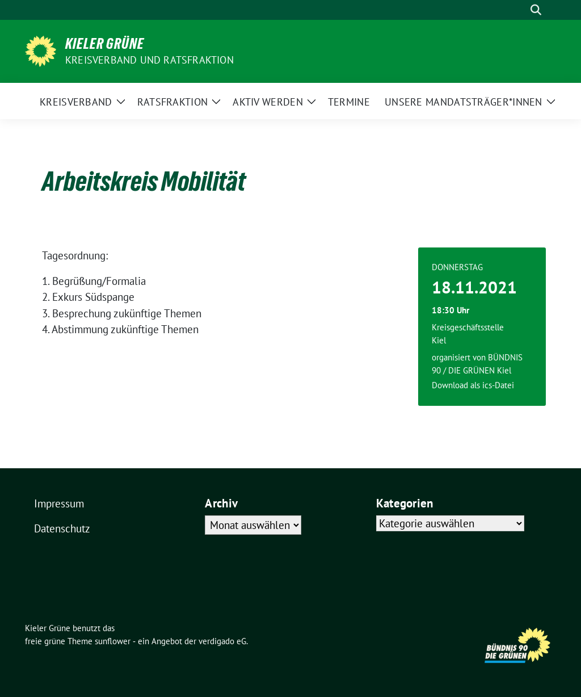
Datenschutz (62, 528)
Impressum (59, 503)
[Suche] (520, 10)
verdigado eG (222, 641)
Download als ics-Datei (473, 385)
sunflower (112, 641)
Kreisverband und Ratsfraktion (149, 59)
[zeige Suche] (536, 10)
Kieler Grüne (104, 43)
